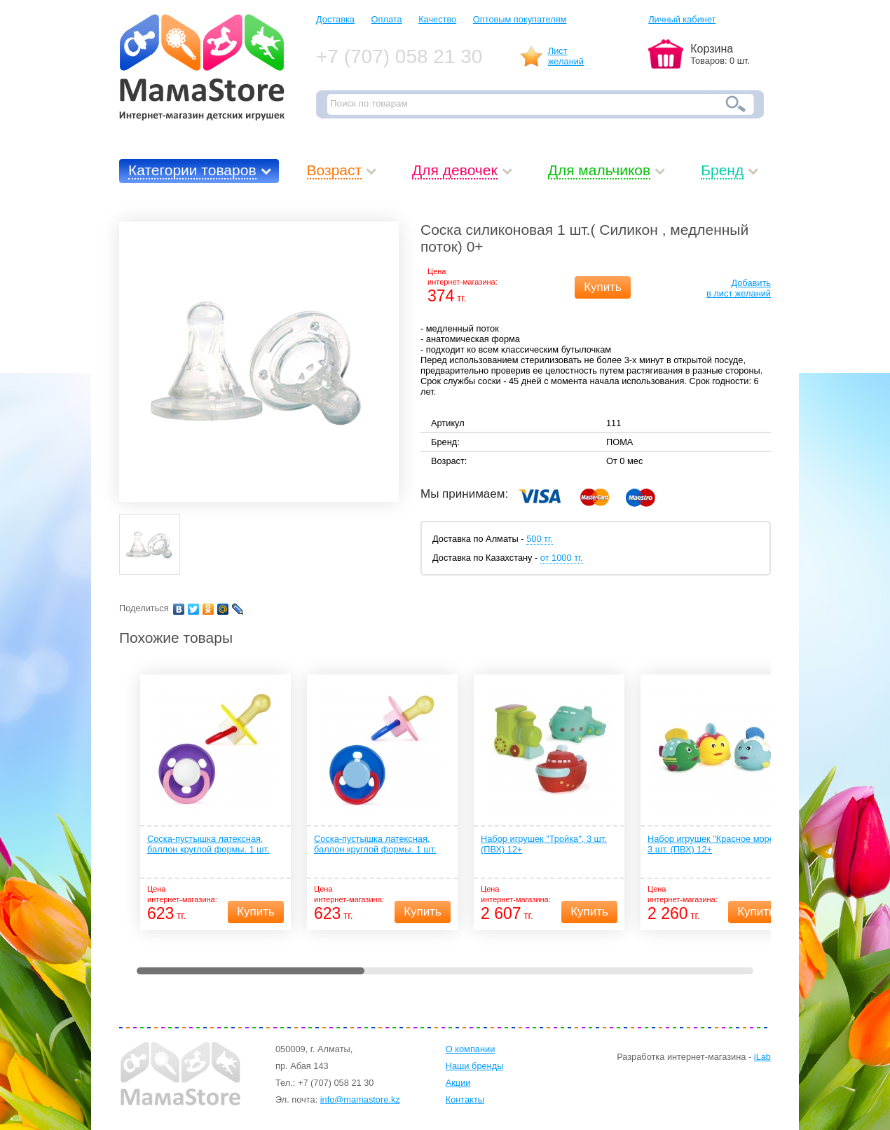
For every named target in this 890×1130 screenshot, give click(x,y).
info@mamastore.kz (360, 1099)
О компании (470, 1049)
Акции (458, 1082)
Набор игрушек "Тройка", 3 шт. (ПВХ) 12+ (544, 844)
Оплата (386, 19)
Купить (603, 287)
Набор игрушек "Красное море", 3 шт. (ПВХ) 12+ (714, 844)
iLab (762, 1056)
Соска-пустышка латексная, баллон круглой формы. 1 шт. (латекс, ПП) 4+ (208, 844)
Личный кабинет (682, 19)
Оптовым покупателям (520, 19)
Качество (437, 19)
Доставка (335, 19)
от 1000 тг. (561, 557)
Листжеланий (566, 56)
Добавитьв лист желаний (738, 288)
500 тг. (539, 538)
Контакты (465, 1099)
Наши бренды (475, 1066)
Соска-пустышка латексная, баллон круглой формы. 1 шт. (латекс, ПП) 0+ (375, 844)
